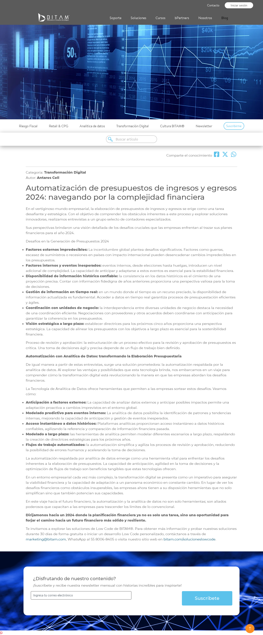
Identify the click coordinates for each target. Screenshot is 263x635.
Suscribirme (234, 126)
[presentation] (160, 598)
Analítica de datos (92, 126)
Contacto (213, 5)
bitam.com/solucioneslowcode (189, 539)
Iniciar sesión (239, 5)
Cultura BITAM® (172, 126)
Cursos (160, 18)
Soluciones (138, 18)
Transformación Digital (132, 126)
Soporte (115, 18)
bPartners (182, 18)
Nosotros (205, 18)
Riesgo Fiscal (28, 126)
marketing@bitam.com (46, 539)
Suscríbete (207, 598)
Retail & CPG (58, 126)
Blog (224, 18)
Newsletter (204, 126)
